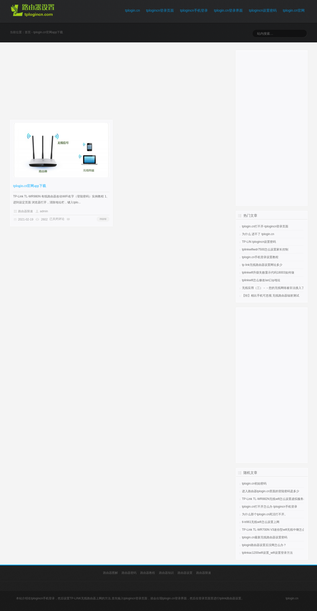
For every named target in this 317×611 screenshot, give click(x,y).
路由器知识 (166, 573)
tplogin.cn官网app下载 (29, 186)
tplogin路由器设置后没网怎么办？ (264, 545)
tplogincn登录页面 (160, 10)
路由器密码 (129, 573)
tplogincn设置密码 (263, 10)
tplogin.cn (132, 10)
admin (44, 211)
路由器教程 (147, 573)
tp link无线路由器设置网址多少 (262, 265)
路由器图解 (110, 573)
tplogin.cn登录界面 (228, 10)
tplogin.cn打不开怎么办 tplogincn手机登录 (269, 506)
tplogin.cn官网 (294, 10)
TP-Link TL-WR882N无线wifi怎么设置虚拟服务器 (274, 499)
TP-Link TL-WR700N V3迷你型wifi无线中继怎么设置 (276, 529)
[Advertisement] (117, 85)
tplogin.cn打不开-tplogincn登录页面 (265, 226)
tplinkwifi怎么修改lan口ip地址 (261, 280)
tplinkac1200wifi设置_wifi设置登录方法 (267, 552)
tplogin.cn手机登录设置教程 (260, 257)
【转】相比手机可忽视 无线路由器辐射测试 (270, 295)
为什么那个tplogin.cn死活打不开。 (264, 514)
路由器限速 (25, 211)
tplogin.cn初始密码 (254, 483)
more (103, 219)
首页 (28, 32)
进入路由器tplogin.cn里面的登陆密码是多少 (270, 491)
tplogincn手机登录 (194, 10)
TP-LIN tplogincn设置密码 (259, 242)
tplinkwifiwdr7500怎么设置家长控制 (265, 249)
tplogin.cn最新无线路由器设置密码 (264, 537)
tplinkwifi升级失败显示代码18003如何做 (268, 272)
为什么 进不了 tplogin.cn (258, 234)
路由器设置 (185, 573)
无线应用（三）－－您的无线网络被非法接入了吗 (274, 288)
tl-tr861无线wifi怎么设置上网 (260, 522)
